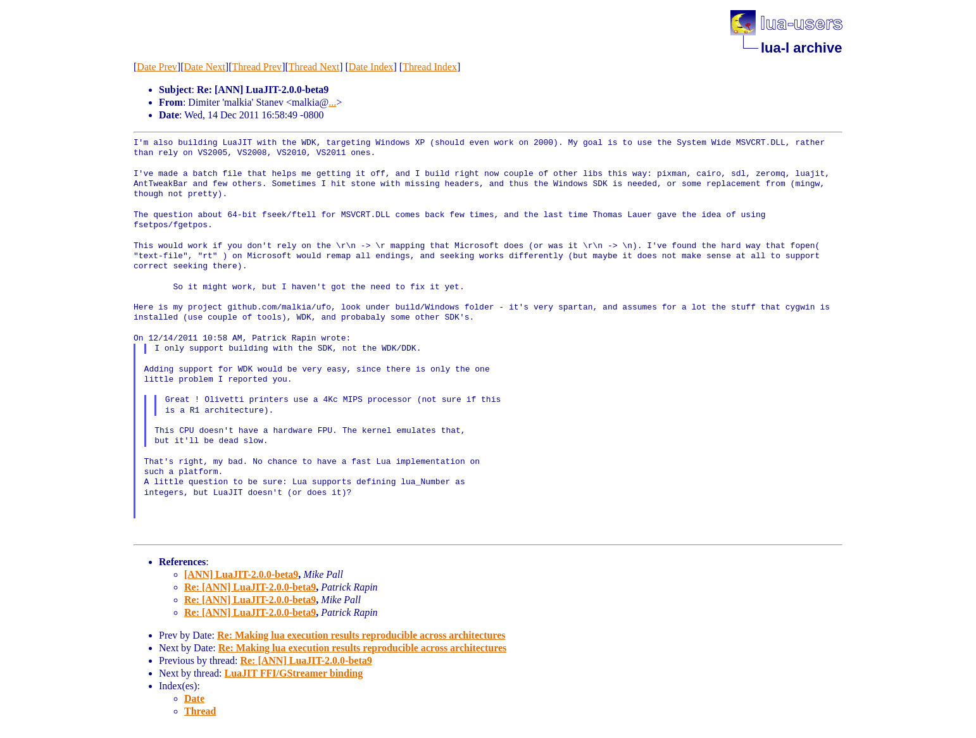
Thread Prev (257, 66)
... (332, 102)
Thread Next (314, 66)
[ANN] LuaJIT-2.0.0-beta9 (241, 574)
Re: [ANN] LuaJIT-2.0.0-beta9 (250, 587)
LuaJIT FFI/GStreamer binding (294, 673)
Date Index (371, 66)
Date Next (204, 66)
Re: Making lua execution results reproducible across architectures (361, 635)
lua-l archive (801, 48)
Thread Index (430, 66)
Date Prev (157, 66)
